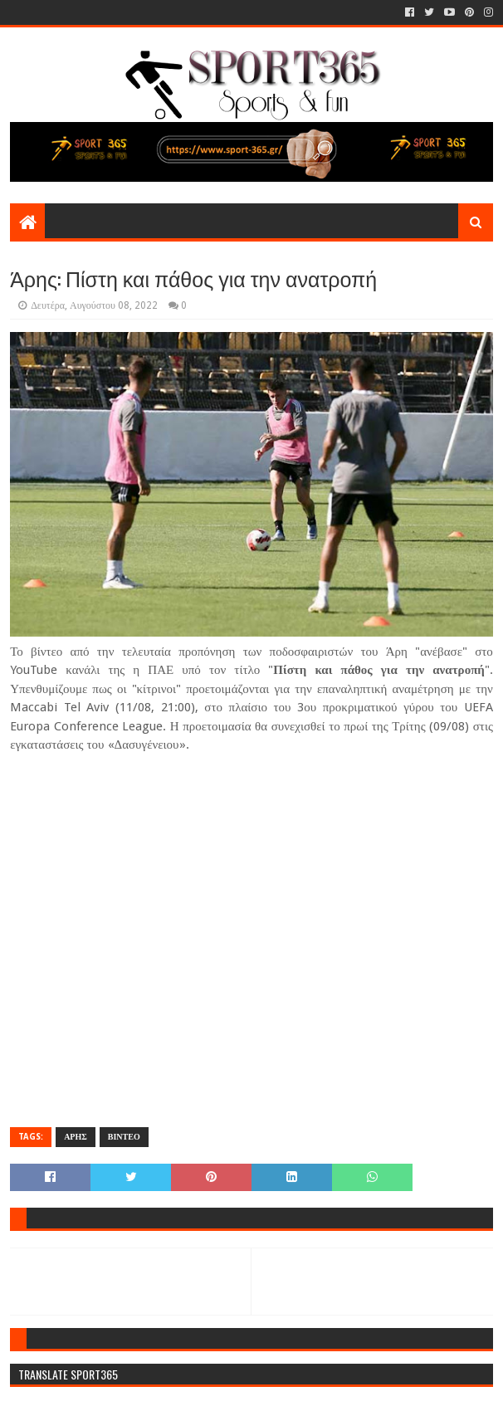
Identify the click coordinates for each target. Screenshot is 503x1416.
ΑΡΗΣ (75, 1136)
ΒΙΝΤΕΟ (124, 1136)
